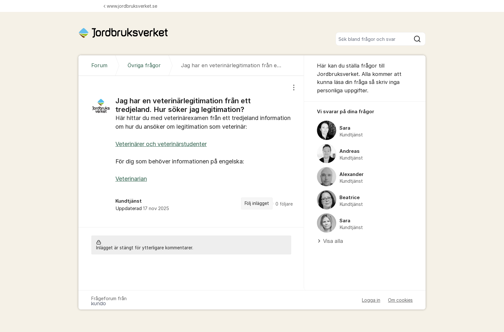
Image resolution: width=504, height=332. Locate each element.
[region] (191, 151)
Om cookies (400, 300)
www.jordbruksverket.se (130, 6)
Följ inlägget (257, 203)
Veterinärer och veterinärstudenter (161, 144)
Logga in (371, 300)
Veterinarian (131, 178)
